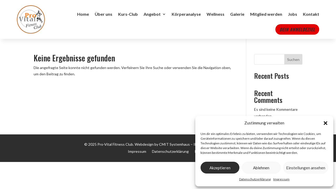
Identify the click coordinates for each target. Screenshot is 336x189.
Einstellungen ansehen (305, 167)
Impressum (281, 179)
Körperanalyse (186, 14)
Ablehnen (261, 167)
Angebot (152, 14)
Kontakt (311, 14)
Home (83, 14)
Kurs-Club (128, 14)
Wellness (215, 14)
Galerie (237, 14)
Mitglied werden (266, 14)
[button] (325, 123)
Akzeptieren (219, 167)
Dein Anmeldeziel (297, 29)
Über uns (103, 14)
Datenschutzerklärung (255, 179)
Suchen (293, 59)
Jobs (292, 14)
